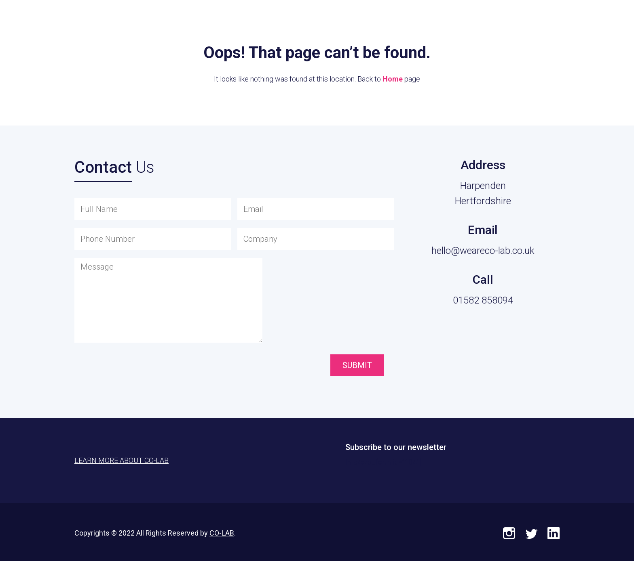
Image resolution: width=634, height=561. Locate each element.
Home (393, 79)
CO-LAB (221, 533)
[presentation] (282, 366)
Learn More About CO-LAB (121, 460)
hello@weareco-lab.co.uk (483, 250)
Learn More (582, 24)
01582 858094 (483, 300)
